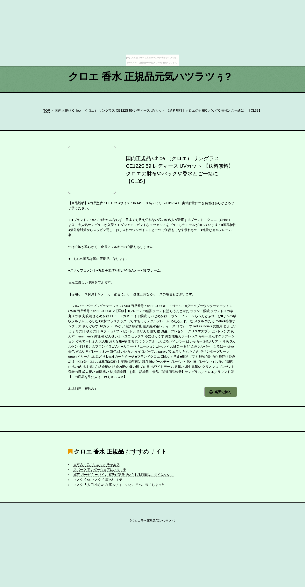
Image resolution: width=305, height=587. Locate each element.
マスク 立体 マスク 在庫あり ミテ (98, 480)
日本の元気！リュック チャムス (96, 464)
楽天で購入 (223, 392)
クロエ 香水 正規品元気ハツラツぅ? (149, 76)
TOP (46, 110)
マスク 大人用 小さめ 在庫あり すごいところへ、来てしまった (119, 485)
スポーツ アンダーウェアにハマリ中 (99, 469)
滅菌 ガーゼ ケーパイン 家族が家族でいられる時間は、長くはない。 (123, 475)
